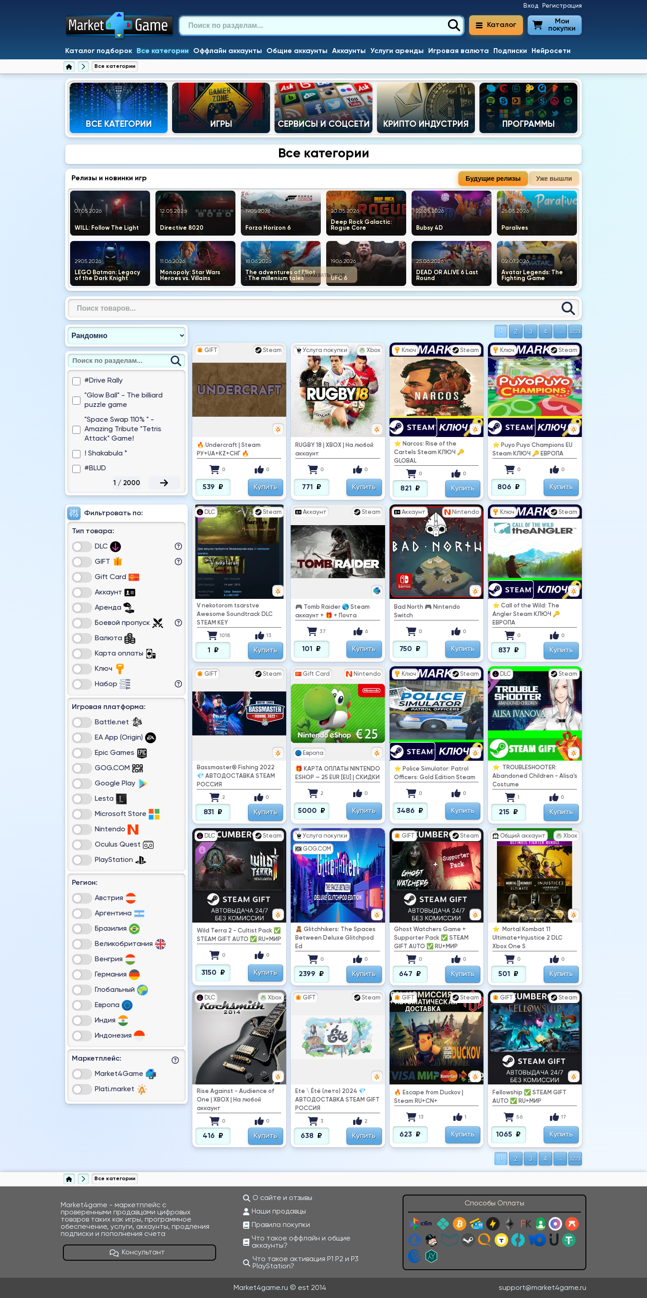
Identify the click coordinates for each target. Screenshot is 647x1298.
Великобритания (130, 944)
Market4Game (125, 1074)
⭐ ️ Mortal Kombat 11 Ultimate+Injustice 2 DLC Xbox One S (527, 938)
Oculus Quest (124, 844)
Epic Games (121, 753)
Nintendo (116, 829)
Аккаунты (349, 51)
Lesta (111, 799)
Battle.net (118, 722)
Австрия (115, 898)
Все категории (163, 51)
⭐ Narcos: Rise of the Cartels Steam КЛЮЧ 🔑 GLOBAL (429, 452)
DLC (108, 546)
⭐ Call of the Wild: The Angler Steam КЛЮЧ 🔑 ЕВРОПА (526, 614)
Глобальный (121, 990)
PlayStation (120, 860)
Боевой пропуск (129, 623)
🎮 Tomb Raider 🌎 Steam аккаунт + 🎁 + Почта (332, 611)
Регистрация (562, 6)
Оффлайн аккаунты (227, 51)
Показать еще (323, 274)
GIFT (109, 562)
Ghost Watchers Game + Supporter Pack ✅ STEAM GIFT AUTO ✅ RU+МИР (431, 938)
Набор (112, 684)
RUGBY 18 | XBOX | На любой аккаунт (334, 449)
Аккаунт (115, 592)
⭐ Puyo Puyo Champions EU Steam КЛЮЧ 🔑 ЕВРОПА (532, 449)
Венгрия (115, 959)
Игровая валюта (458, 51)
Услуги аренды (397, 51)
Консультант (137, 1252)
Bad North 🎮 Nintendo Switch (427, 611)
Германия (117, 974)
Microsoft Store (127, 814)
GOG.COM (119, 768)
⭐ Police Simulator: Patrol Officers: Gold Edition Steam (434, 773)
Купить (265, 487)
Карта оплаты (125, 653)
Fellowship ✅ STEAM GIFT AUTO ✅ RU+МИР (529, 1097)
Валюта (115, 638)
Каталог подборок (98, 51)
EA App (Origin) (125, 737)
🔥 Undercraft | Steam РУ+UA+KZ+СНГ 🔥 (229, 449)
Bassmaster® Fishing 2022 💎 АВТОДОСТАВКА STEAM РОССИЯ (236, 776)
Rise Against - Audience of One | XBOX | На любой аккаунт (235, 1099)
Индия (112, 1020)
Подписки (510, 51)
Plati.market (121, 1089)
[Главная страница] (69, 66)
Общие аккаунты (297, 51)
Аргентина (120, 913)
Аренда (114, 607)
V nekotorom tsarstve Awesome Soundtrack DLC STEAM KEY (235, 614)
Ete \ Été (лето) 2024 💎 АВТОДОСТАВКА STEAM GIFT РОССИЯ (337, 1099)
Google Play (121, 783)
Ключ (110, 669)
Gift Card (117, 577)
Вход (531, 6)
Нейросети (551, 51)
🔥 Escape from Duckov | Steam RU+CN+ (428, 1097)
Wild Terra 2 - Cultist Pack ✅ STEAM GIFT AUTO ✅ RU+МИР (239, 935)
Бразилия (117, 928)
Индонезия (120, 1035)
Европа (114, 1005)
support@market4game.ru (542, 1288)
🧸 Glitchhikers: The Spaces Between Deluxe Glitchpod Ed (335, 938)
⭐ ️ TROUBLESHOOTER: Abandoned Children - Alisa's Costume (534, 776)
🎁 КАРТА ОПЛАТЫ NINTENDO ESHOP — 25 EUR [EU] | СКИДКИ (337, 773)
